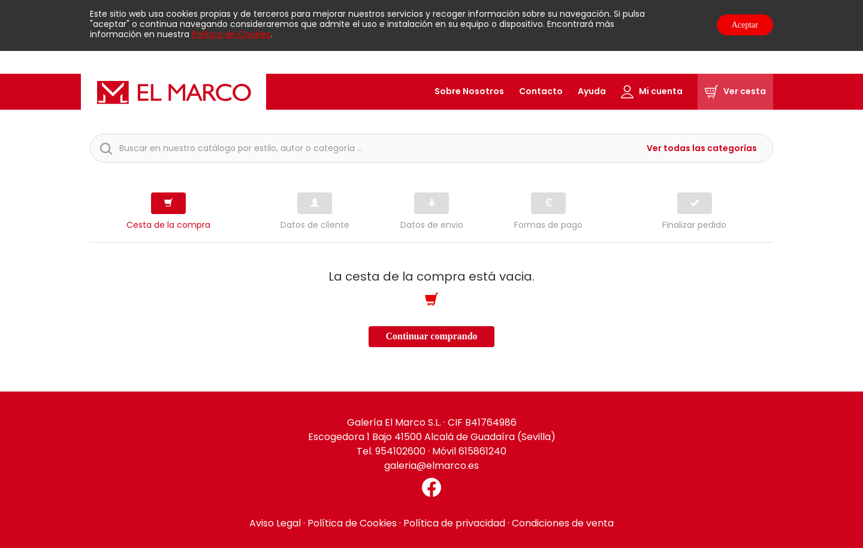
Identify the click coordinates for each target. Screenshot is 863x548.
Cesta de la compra (168, 225)
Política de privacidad (454, 523)
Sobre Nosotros (469, 91)
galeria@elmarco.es (431, 465)
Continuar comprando (431, 336)
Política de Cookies (231, 34)
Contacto (541, 91)
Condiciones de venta (563, 523)
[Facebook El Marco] (431, 487)
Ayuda (592, 91)
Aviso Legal (275, 523)
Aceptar (745, 24)
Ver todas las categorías (702, 148)
